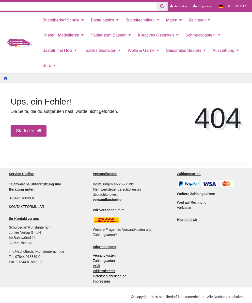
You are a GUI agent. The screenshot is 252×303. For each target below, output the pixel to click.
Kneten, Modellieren (61, 35)
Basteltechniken (140, 20)
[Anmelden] (178, 6)
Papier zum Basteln (108, 35)
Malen (171, 20)
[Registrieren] (203, 6)
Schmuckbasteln (200, 35)
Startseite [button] (28, 130)
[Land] (220, 6)
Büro (47, 65)
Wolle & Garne (141, 50)
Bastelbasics (102, 20)
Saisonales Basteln (183, 50)
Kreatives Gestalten (156, 35)
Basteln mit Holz (57, 50)
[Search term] (78, 6)
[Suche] (162, 6)
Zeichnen (197, 20)
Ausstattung (224, 50)
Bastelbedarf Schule (61, 20)
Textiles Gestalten (100, 50)
